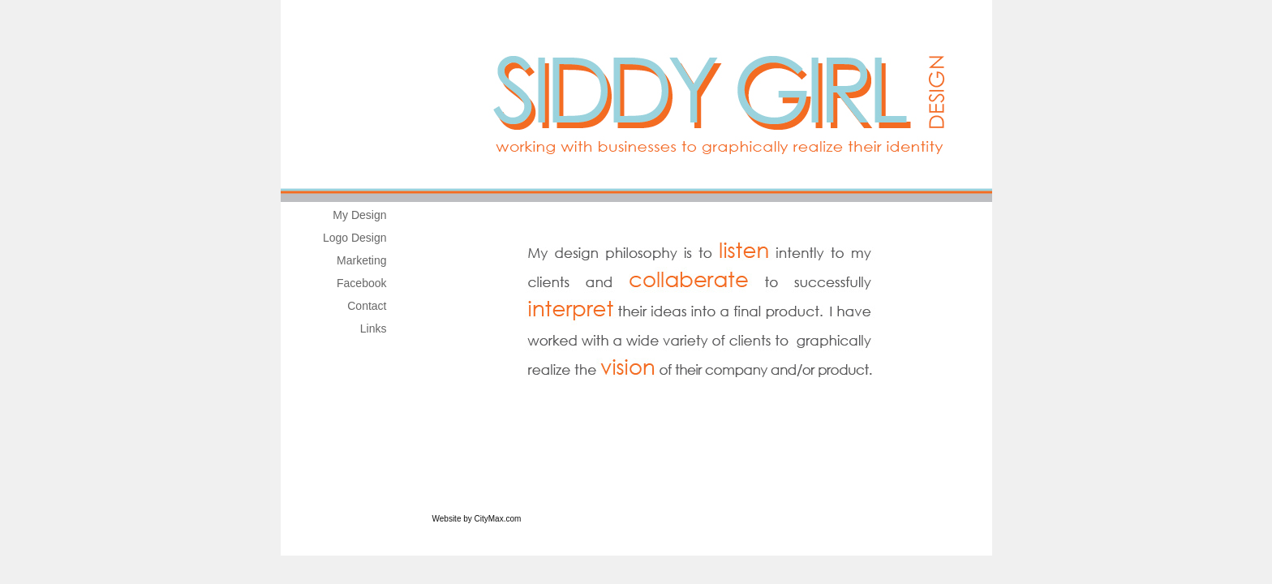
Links (373, 328)
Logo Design (355, 237)
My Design (359, 214)
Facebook (361, 283)
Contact (366, 305)
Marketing (361, 260)
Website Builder (551, 518)
